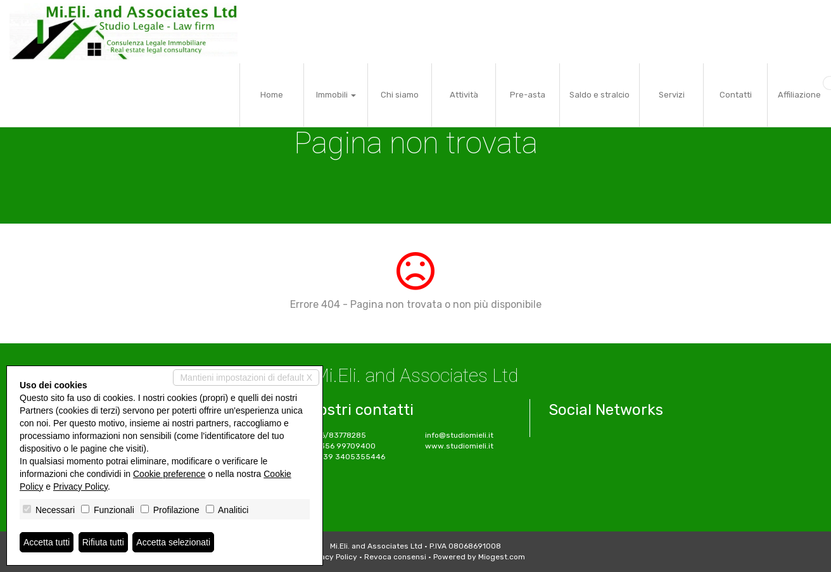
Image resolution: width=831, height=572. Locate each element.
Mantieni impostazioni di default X (246, 377)
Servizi (672, 94)
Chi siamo (400, 94)
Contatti (736, 94)
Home (271, 94)
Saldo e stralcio (599, 94)
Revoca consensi (395, 556)
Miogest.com (501, 556)
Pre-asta (527, 94)
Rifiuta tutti (103, 542)
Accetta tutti (46, 542)
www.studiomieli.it (459, 446)
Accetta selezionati (173, 542)
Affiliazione (799, 94)
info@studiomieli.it (459, 435)
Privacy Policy (332, 556)
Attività (464, 94)
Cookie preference (169, 474)
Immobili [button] (336, 94)
